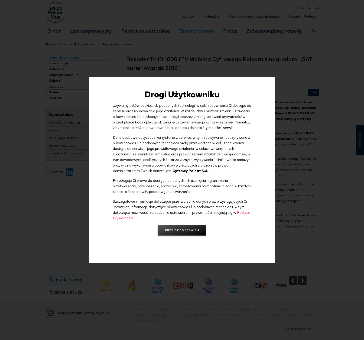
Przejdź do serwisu (182, 230)
